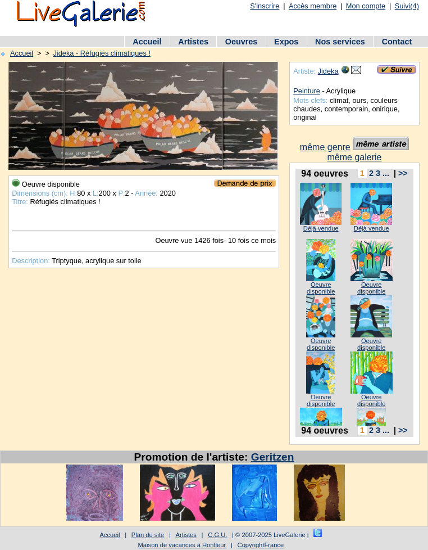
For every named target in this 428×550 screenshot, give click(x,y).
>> (403, 173)
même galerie (354, 157)
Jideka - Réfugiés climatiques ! (102, 53)
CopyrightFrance (261, 545)
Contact (397, 41)
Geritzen (272, 457)
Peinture (306, 91)
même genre (325, 147)
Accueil (147, 41)
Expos (286, 41)
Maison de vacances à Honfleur (182, 545)
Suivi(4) (407, 6)
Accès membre (312, 6)
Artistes (193, 41)
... (386, 173)
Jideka (328, 71)
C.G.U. (217, 534)
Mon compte (365, 6)
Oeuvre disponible (321, 288)
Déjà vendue (321, 228)
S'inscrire (264, 6)
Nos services (340, 41)
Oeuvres (241, 41)
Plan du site (147, 534)
